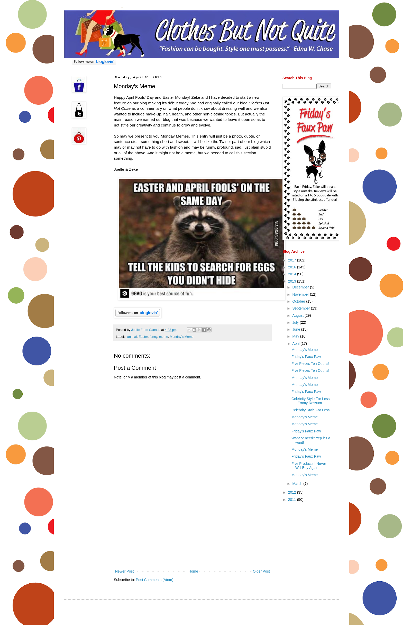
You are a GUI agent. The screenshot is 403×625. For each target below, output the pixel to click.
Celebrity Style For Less (310, 410)
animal (132, 337)
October (299, 301)
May (296, 336)
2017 (292, 260)
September (301, 308)
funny (153, 337)
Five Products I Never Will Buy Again (308, 465)
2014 (292, 274)
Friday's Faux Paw (306, 357)
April (296, 343)
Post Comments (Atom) (154, 580)
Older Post (261, 571)
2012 (292, 492)
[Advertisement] (192, 529)
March (297, 484)
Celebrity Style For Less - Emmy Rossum (310, 401)
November (301, 294)
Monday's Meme (182, 337)
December (301, 287)
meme (163, 337)
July (296, 322)
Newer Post (124, 571)
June (296, 329)
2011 (292, 499)
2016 (292, 267)
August (298, 315)
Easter (143, 337)
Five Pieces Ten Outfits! (310, 363)
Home (193, 571)
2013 (292, 281)
